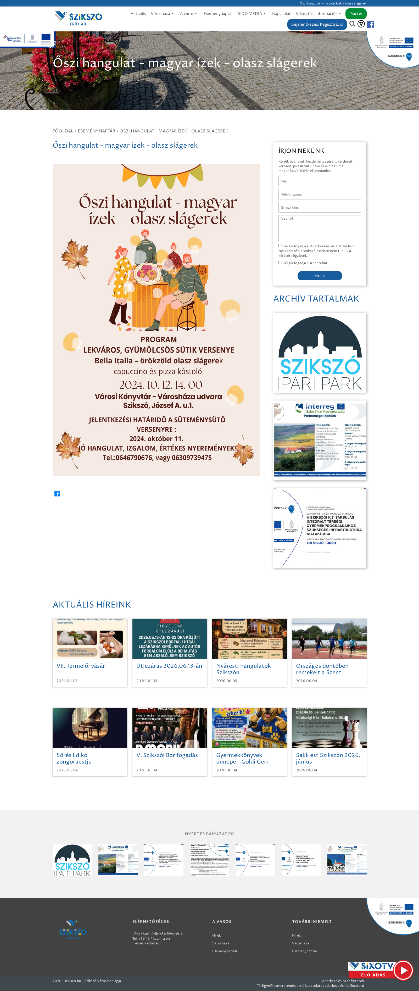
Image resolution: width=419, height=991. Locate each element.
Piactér (356, 13)
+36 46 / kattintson (154, 938)
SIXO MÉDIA (252, 13)
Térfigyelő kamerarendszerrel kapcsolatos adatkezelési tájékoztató (310, 985)
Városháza (163, 13)
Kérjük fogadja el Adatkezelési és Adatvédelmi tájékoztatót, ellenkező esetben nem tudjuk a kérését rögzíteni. (316, 251)
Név (282, 178)
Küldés (320, 276)
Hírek (216, 935)
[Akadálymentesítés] (361, 23)
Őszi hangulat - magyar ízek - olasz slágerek (174, 131)
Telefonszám (289, 191)
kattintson (152, 943)
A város (189, 13)
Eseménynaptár (218, 13)
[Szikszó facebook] (366, 24)
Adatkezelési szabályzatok (343, 981)
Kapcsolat (281, 13)
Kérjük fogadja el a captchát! (303, 263)
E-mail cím (287, 204)
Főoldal (63, 131)
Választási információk (319, 13)
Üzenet (284, 217)
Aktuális (138, 13)
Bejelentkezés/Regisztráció (317, 24)
